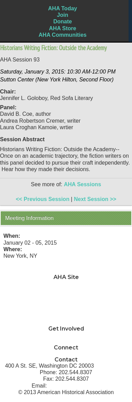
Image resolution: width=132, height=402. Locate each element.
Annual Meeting (66, 310)
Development (66, 303)
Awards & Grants (66, 316)
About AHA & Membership (66, 323)
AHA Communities (63, 35)
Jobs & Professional (66, 296)
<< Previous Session (43, 199)
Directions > (111, 366)
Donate (62, 21)
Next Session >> (95, 199)
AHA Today (62, 8)
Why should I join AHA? (66, 335)
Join (62, 15)
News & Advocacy (66, 283)
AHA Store (62, 28)
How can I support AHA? (66, 342)
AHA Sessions (82, 184)
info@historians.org (74, 386)
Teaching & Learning (66, 290)
